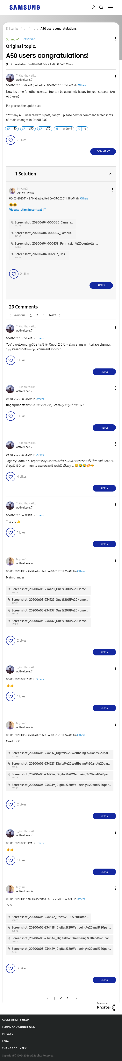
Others (82, 85)
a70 (48, 128)
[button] (109, 77)
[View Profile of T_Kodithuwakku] (26, 75)
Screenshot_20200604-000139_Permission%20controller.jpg (58, 243)
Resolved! (29, 39)
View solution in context (25, 210)
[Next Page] (55, 315)
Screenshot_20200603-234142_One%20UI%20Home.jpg (51, 621)
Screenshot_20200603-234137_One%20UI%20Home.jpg (51, 610)
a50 (31, 128)
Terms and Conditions (18, 1027)
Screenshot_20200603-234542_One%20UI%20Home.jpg (52, 917)
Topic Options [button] (109, 39)
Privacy (7, 1034)
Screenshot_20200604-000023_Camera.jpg (45, 233)
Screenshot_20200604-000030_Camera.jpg (45, 222)
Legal (6, 1041)
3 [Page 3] (44, 315)
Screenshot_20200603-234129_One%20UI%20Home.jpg (51, 600)
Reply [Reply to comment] (101, 285)
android (67, 128)
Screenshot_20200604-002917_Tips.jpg (42, 254)
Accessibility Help (15, 1019)
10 (15, 128)
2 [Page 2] (37, 315)
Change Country (14, 1048)
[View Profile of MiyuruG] (22, 188)
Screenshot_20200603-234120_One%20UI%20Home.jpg (51, 589)
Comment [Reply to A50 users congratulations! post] (103, 151)
